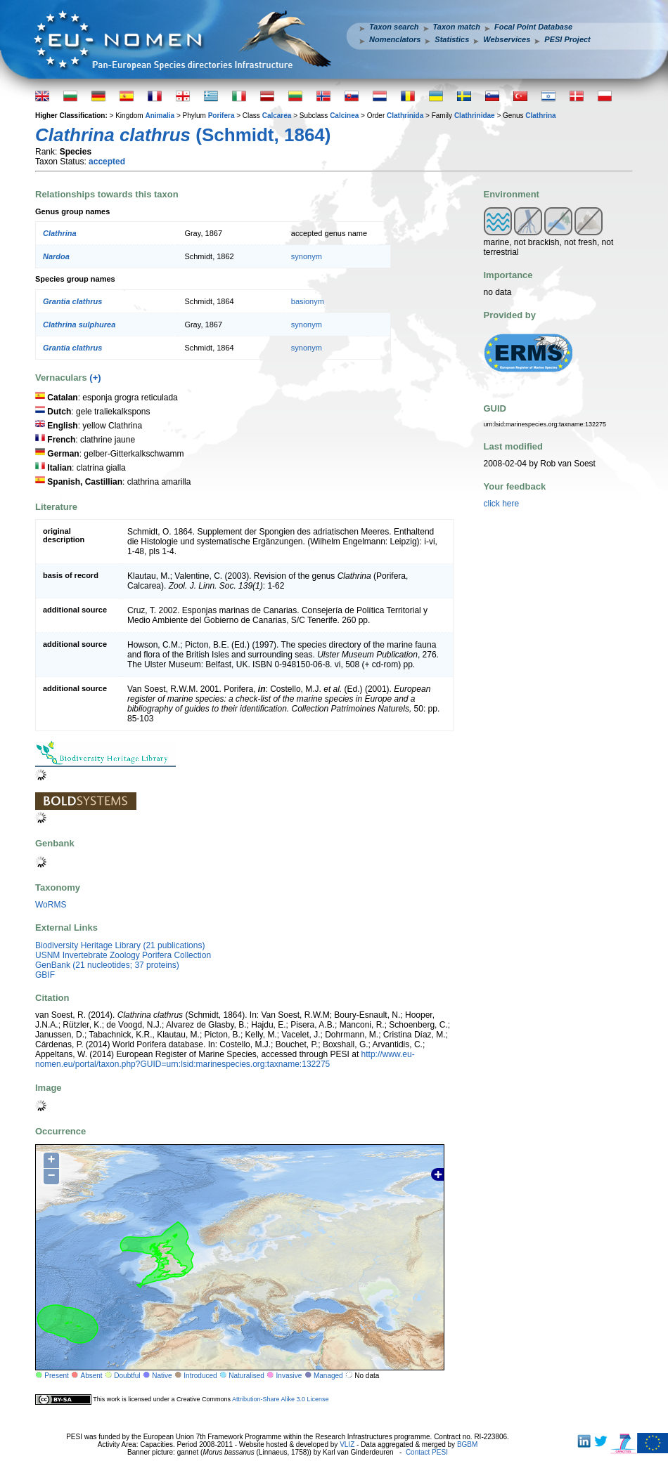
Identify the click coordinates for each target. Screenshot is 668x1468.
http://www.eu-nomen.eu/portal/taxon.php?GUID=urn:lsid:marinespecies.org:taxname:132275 (225, 1059)
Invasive (289, 1375)
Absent (92, 1375)
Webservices (506, 39)
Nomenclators (394, 39)
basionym (307, 301)
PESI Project (567, 39)
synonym (306, 256)
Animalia (159, 115)
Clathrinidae (474, 115)
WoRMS (50, 905)
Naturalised (246, 1375)
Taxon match (456, 26)
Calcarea (277, 115)
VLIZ (347, 1444)
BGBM (467, 1444)
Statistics (452, 39)
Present (56, 1375)
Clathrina (540, 115)
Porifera (221, 115)
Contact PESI (427, 1452)
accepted (107, 161)
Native (162, 1375)
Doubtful (127, 1375)
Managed (328, 1375)
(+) (95, 377)
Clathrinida (405, 115)
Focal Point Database (533, 26)
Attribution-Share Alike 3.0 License (280, 1398)
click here (502, 504)
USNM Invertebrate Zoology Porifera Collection (123, 955)
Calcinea (344, 115)
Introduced (200, 1375)
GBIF (45, 975)
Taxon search (394, 26)
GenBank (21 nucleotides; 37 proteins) (107, 965)
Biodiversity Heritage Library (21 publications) (120, 945)
